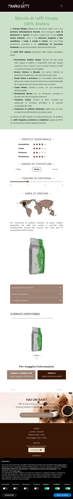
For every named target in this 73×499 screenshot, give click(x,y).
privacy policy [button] (61, 465)
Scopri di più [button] (9, 495)
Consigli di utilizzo (36, 300)
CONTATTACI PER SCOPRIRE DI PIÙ (36, 415)
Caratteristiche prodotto (36, 287)
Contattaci (36, 450)
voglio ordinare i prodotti (52, 374)
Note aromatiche (36, 294)
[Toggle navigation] (61, 6)
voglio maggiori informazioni (21, 374)
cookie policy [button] (16, 471)
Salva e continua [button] (62, 495)
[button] (70, 461)
